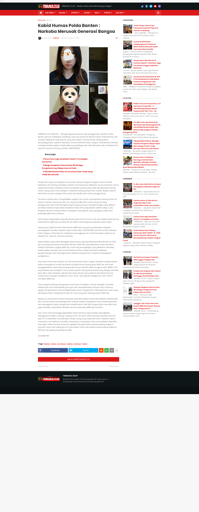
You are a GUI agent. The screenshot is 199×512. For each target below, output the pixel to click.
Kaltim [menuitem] (119, 12)
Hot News (61, 344)
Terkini (84, 344)
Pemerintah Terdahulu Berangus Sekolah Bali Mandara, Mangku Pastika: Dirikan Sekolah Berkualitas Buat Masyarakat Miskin (140, 162)
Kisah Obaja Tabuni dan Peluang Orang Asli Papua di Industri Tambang (146, 28)
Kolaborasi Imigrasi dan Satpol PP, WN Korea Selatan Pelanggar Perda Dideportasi (147, 273)
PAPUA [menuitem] (107, 12)
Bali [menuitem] (97, 12)
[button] (158, 13)
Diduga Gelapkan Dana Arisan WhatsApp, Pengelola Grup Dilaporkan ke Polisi (147, 289)
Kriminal (77, 344)
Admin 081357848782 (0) (78, 359)
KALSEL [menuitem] (62, 12)
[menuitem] (41, 13)
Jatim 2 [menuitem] (74, 12)
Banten (50, 20)
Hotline (70, 344)
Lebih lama (113, 366)
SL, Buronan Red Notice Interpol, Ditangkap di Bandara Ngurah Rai (147, 186)
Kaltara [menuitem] (49, 12)
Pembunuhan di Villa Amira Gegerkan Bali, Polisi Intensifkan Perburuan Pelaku (146, 202)
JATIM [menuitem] (86, 12)
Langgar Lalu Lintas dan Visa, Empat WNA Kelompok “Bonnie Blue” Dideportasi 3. (147, 305)
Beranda (41, 20)
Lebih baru (43, 366)
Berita (53, 344)
